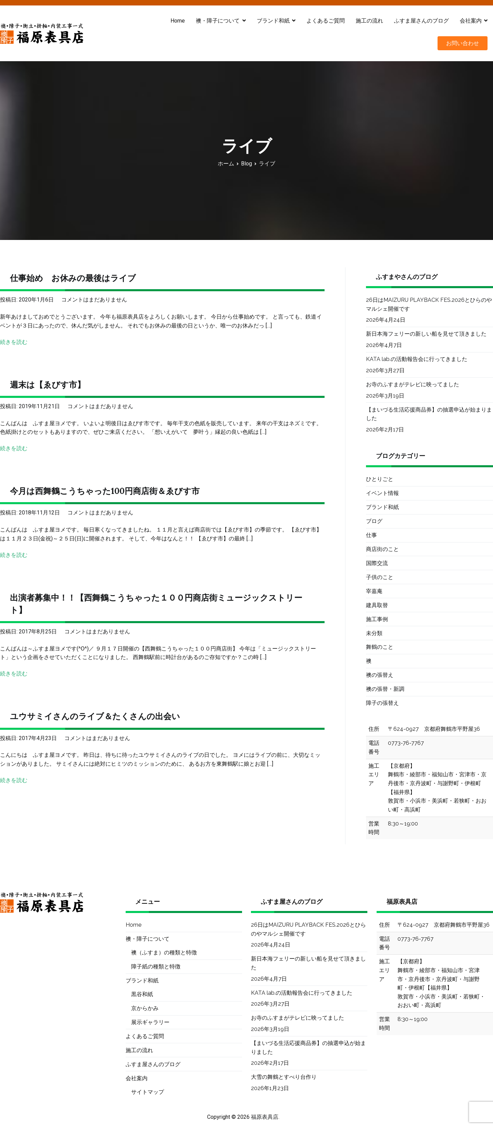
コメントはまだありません (94, 299)
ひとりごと (379, 479)
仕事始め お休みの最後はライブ (73, 278)
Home (177, 20)
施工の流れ (369, 20)
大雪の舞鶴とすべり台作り (284, 1077)
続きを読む (13, 342)
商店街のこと (382, 549)
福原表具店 (264, 1117)
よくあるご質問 (325, 20)
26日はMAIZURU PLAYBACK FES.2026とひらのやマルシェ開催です (429, 304)
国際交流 (377, 563)
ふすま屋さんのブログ (421, 20)
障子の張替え (382, 703)
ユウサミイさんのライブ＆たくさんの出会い (95, 716)
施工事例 (377, 619)
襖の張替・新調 (385, 689)
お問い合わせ (462, 43)
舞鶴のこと (379, 647)
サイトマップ (147, 1092)
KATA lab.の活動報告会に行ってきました (416, 359)
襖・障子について (218, 20)
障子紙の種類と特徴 (155, 966)
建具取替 (377, 605)
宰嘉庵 (374, 591)
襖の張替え (379, 675)
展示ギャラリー (150, 1022)
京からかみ (145, 1008)
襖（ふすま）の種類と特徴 (164, 952)
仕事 (371, 535)
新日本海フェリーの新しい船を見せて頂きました (426, 334)
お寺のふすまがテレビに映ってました (412, 384)
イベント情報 (382, 493)
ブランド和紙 (273, 20)
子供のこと (379, 577)
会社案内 (471, 20)
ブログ (374, 521)
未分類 (374, 633)
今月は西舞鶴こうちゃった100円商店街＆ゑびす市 (105, 491)
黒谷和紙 (142, 994)
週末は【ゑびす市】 (47, 384)
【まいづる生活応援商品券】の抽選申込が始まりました (429, 414)
